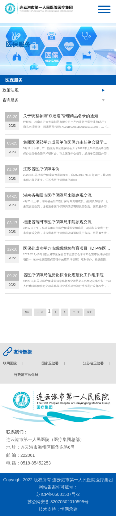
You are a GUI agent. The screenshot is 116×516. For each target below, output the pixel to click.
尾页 (89, 312)
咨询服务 (10, 100)
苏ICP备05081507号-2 (57, 494)
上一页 (40, 312)
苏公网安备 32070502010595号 (58, 501)
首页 (27, 312)
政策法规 (10, 90)
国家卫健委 (51, 363)
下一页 (76, 312)
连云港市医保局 (27, 374)
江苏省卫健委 (94, 363)
